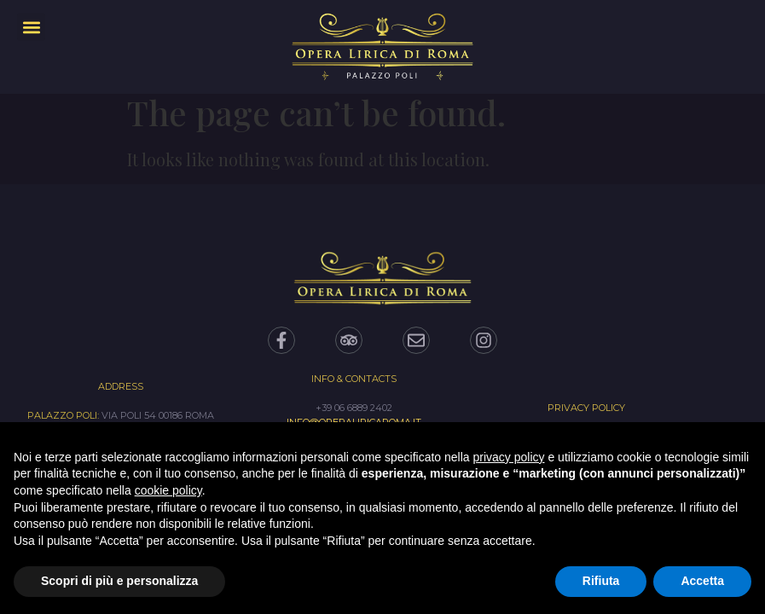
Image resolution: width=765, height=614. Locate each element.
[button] (31, 27)
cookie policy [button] (168, 490)
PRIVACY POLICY (586, 408)
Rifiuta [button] (601, 581)
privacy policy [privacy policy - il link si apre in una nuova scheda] (509, 457)
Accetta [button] (702, 581)
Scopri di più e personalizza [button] (119, 581)
